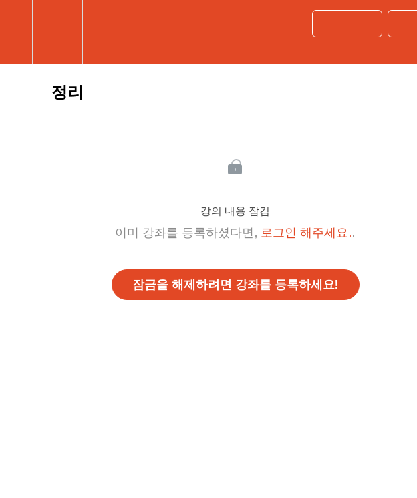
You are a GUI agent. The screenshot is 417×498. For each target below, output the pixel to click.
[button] (16, 32)
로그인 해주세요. (306, 232)
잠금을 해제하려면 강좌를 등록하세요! (235, 284)
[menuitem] (57, 32)
